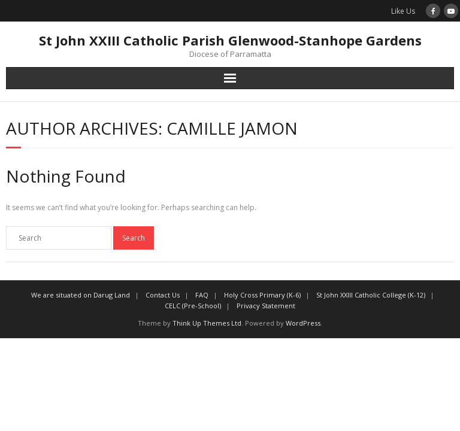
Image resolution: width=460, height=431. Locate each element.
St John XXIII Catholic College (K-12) (370, 294)
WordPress (303, 322)
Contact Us (163, 294)
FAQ (201, 294)
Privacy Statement (266, 305)
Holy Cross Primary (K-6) (262, 294)
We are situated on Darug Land (80, 294)
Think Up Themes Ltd (206, 322)
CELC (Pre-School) (193, 305)
